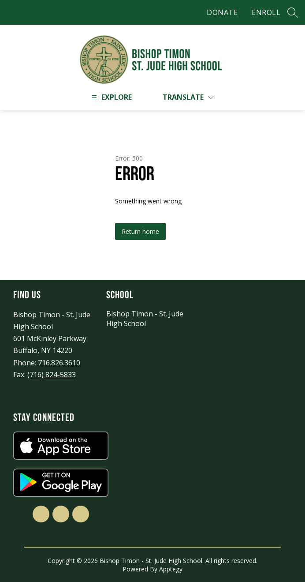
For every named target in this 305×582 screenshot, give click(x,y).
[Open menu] (110, 97)
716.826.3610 (59, 363)
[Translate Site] (188, 97)
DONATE (222, 12)
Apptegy (170, 569)
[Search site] (292, 12)
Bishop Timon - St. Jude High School (144, 318)
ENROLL (266, 12)
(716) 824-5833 (51, 374)
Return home (140, 231)
